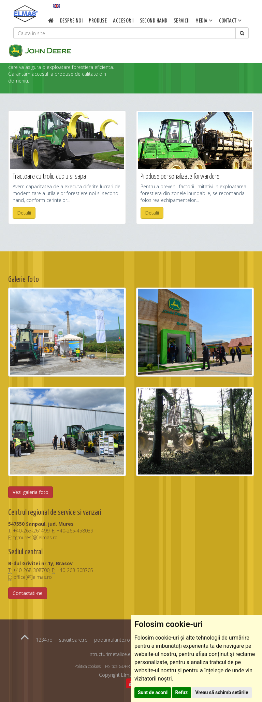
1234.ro (44, 640)
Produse (98, 21)
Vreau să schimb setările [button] (221, 692)
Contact (230, 21)
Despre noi (71, 21)
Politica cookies (87, 666)
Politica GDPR (117, 666)
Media (204, 21)
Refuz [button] (181, 692)
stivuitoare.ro (73, 640)
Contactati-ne (28, 593)
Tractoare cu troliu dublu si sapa (49, 177)
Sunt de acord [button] (153, 692)
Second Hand (153, 21)
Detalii (24, 212)
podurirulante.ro (112, 640)
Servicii (181, 21)
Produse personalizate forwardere (180, 177)
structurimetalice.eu (111, 654)
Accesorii (123, 21)
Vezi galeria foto (30, 492)
